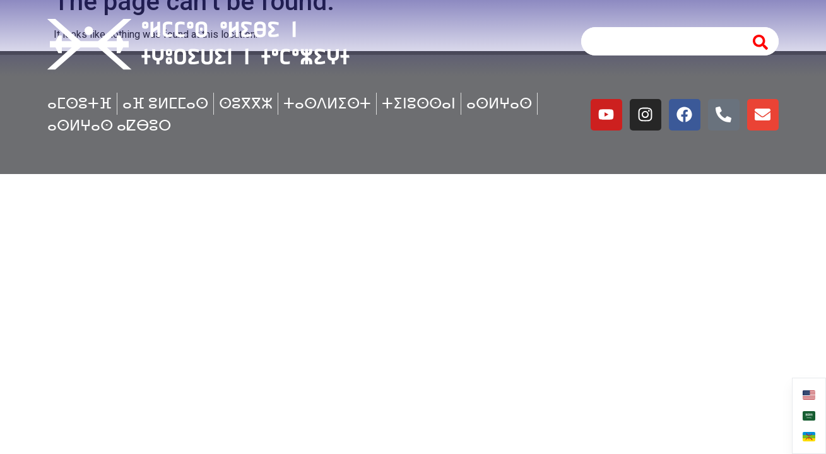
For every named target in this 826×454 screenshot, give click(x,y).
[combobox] (659, 41)
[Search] (761, 41)
